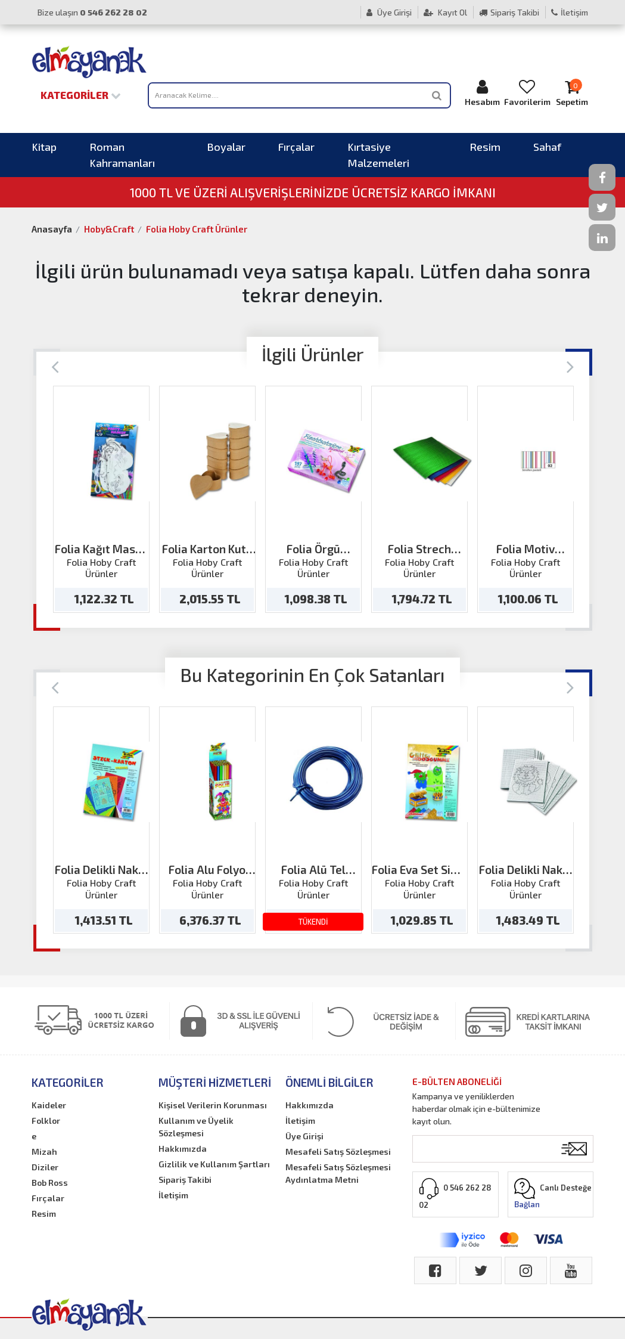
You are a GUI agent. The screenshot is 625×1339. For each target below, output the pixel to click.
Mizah (44, 1151)
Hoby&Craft (109, 229)
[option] (101, 499)
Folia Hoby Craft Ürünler (196, 229)
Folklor (46, 1120)
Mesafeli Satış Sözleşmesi (338, 1151)
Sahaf (547, 146)
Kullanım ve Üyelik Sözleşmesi (196, 1126)
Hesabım (482, 93)
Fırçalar (296, 146)
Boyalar (226, 146)
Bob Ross (50, 1182)
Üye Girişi (389, 12)
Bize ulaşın (92, 12)
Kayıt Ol (445, 12)
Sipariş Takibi (509, 12)
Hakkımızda (182, 1148)
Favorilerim (527, 93)
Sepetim (572, 93)
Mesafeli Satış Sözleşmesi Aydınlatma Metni (338, 1173)
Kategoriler (81, 95)
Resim (484, 146)
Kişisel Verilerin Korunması (212, 1105)
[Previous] (55, 366)
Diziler (45, 1167)
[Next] (570, 366)
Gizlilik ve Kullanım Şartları (214, 1164)
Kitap (44, 146)
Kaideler (49, 1105)
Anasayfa (52, 229)
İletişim (569, 12)
